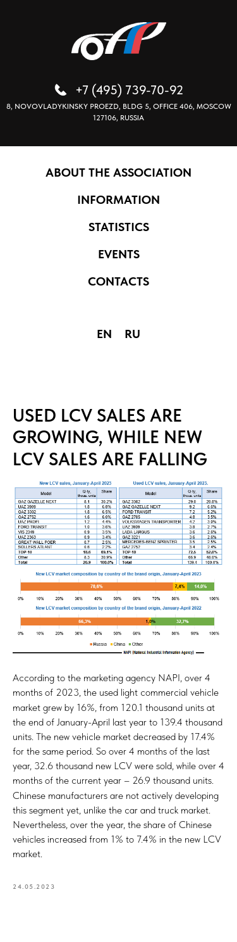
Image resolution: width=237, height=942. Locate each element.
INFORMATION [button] (118, 199)
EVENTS (119, 254)
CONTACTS (118, 281)
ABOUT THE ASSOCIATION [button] (118, 172)
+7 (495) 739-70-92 (129, 89)
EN (104, 334)
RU (132, 334)
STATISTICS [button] (118, 227)
